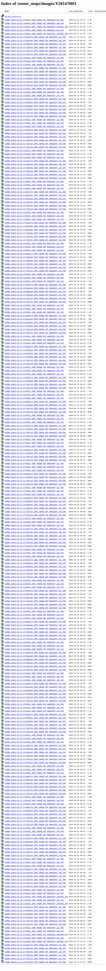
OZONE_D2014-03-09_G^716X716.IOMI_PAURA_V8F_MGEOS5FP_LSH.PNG (35, 302)
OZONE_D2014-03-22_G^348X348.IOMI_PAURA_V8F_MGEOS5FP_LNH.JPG (35, 656)
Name (7, 11)
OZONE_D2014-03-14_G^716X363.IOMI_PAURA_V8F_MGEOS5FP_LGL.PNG (35, 429)
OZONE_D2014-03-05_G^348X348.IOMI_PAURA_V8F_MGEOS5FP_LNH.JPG (35, 164)
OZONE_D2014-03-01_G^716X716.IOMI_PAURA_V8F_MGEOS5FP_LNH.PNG (35, 51)
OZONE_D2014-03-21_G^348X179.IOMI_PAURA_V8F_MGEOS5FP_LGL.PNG (35, 621)
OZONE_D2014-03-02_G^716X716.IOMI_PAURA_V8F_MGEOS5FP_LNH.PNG (35, 82)
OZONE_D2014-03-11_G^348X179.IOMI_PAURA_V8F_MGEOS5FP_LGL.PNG (35, 346)
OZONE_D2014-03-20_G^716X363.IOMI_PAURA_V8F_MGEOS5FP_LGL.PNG (35, 601)
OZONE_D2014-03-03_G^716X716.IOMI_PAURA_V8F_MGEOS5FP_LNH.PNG (35, 112)
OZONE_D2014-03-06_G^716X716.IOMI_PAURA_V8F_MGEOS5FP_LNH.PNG (35, 205)
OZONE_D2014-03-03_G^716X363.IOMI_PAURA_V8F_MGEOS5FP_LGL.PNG (35, 109)
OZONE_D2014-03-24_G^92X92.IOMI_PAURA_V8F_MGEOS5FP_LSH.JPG (34, 711)
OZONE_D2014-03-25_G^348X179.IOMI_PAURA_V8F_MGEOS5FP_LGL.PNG (35, 745)
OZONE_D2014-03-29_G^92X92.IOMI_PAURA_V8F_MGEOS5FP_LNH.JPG (34, 862)
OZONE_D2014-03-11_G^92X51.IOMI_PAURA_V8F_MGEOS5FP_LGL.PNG (34, 336)
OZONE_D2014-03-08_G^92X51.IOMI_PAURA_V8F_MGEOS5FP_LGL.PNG (34, 243)
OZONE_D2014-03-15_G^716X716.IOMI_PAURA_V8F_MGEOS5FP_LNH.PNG (35, 456)
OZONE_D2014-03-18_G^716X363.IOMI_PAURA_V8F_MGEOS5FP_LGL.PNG (35, 539)
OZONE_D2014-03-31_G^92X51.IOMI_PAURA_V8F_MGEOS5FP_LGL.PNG (34, 927)
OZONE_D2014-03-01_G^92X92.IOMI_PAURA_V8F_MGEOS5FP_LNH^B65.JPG (36, 27)
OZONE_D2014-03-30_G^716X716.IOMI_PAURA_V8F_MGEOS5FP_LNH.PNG (35, 921)
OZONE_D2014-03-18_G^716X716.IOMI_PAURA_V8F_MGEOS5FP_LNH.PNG (35, 542)
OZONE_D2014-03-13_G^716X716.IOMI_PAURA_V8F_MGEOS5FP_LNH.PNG (35, 408)
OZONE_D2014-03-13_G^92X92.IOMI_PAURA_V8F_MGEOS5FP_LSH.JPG (34, 398)
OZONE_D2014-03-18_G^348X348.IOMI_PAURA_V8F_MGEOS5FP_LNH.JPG (35, 532)
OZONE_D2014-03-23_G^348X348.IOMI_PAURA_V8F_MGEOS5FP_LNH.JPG (35, 687)
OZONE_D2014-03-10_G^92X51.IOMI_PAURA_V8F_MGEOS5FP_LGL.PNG (34, 305)
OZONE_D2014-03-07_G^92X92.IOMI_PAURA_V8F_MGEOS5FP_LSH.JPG (34, 219)
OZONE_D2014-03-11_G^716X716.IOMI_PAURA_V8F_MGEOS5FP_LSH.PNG (35, 364)
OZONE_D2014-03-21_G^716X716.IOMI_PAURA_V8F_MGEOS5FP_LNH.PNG (35, 635)
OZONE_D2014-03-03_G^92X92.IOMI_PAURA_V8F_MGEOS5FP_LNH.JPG (34, 92)
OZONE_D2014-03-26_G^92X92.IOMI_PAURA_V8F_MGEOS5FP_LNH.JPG (34, 769)
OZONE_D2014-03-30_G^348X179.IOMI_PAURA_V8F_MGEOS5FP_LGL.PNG (35, 907)
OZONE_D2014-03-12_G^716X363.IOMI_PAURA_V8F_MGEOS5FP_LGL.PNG (35, 381)
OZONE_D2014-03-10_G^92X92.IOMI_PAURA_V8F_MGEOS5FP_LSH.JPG (34, 312)
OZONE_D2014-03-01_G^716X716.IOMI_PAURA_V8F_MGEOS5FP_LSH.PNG (35, 54)
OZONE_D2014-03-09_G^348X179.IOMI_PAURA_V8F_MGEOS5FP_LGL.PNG (35, 284)
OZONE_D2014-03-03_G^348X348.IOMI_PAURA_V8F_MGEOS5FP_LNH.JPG (35, 102)
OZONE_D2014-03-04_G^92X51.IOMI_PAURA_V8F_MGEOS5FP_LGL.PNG (34, 119)
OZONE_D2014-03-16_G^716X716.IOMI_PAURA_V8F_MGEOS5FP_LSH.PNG (35, 484)
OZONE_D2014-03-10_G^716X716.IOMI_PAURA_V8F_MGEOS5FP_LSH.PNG (35, 333)
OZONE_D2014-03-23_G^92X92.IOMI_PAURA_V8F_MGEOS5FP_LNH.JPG (34, 676)
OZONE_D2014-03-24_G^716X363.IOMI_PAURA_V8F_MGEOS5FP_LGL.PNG (35, 725)
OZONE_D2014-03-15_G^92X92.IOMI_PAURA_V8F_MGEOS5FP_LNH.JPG (34, 443)
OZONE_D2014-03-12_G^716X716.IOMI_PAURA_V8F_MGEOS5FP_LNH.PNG (35, 384)
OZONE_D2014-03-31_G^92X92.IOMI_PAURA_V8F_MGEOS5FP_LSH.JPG (34, 938)
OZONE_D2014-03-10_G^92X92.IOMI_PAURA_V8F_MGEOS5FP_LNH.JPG (34, 308)
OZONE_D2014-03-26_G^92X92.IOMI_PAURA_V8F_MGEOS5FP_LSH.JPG (34, 773)
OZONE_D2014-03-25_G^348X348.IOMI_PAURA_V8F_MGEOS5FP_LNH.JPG (35, 749)
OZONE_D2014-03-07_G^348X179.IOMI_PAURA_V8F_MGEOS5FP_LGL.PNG (35, 223)
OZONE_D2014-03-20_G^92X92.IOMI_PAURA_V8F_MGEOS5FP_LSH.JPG (34, 587)
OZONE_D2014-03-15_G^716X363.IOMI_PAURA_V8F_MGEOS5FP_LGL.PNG (35, 453)
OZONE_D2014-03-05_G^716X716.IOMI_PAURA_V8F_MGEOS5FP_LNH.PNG (35, 174)
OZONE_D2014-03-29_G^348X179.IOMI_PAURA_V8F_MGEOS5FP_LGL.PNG (35, 869)
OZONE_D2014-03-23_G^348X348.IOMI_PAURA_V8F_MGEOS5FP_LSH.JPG (35, 690)
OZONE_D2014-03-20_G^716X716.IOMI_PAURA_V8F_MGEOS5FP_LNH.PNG (35, 604)
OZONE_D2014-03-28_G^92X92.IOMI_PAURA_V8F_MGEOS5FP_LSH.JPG (34, 835)
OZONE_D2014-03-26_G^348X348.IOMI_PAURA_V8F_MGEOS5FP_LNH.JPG (35, 780)
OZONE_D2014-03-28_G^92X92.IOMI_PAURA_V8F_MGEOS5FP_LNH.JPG (34, 831)
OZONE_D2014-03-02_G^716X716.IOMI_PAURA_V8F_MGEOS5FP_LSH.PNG (35, 85)
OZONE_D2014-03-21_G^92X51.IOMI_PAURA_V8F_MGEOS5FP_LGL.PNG (34, 611)
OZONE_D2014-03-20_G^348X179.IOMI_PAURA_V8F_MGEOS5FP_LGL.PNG (35, 590)
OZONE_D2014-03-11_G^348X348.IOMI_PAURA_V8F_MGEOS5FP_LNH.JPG (35, 350)
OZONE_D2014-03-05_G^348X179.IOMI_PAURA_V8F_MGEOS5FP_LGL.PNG (35, 161)
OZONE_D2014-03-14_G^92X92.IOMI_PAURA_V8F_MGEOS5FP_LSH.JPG (34, 422)
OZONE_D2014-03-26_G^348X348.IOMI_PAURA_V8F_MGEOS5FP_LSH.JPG (35, 783)
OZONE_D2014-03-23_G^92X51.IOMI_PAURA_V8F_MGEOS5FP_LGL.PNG (34, 673)
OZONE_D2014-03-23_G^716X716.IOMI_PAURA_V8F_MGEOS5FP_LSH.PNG (35, 700)
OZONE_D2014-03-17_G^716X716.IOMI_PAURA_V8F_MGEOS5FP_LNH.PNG (35, 511)
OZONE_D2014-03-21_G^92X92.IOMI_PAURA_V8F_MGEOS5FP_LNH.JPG (34, 615)
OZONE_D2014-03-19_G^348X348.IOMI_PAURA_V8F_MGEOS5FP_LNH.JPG (35, 563)
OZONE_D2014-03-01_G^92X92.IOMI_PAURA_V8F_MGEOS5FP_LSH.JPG (34, 30)
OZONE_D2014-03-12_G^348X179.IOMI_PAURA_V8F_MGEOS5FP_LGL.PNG (35, 377)
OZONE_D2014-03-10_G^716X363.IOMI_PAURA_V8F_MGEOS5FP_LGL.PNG (35, 326)
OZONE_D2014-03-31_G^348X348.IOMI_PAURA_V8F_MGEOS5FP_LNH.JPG (35, 948)
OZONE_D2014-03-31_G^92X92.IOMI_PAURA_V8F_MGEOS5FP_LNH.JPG (34, 931)
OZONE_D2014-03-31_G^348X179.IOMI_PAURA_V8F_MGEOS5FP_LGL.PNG (35, 945)
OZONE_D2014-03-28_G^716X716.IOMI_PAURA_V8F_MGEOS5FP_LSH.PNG (35, 855)
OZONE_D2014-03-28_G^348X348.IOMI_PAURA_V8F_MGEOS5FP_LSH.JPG (35, 845)
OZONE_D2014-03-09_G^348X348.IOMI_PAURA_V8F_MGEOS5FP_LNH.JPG (35, 288)
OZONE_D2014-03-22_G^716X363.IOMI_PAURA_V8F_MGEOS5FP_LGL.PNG (35, 663)
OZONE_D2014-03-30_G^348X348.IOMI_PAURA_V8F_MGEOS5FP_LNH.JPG (35, 910)
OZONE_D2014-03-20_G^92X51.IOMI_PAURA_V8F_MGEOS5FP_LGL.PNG (34, 580)
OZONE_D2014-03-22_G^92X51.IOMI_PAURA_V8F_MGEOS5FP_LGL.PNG (34, 642)
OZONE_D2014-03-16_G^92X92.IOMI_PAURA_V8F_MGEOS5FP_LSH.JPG (34, 470)
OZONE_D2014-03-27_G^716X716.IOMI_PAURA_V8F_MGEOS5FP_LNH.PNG (35, 821)
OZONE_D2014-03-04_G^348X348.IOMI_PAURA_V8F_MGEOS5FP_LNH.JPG (35, 133)
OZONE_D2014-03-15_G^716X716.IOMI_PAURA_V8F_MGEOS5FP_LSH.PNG (35, 460)
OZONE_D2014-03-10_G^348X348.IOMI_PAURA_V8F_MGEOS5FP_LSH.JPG (35, 322)
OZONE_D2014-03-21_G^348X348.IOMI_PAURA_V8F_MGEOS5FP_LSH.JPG (35, 628)
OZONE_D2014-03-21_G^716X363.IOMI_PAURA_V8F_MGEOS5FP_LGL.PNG (35, 632)
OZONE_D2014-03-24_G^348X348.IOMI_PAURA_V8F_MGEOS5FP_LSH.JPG (35, 721)
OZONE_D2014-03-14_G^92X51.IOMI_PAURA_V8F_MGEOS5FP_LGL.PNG (34, 415)
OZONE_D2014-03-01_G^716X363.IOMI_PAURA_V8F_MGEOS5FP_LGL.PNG (35, 47)
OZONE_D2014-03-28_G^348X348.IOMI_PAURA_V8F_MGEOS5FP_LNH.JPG (35, 841)
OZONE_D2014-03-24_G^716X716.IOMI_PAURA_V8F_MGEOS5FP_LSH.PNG (35, 731)
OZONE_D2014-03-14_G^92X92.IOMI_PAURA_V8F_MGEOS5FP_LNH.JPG (34, 419)
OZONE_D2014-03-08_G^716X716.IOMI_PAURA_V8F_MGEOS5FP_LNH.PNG (35, 267)
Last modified (75, 11)
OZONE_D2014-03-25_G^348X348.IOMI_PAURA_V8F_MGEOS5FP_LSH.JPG (35, 752)
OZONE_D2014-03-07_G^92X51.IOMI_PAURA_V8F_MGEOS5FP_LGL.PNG (34, 212)
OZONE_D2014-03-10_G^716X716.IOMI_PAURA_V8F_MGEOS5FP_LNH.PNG (35, 329)
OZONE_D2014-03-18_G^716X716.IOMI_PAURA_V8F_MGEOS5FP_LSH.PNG (35, 546)
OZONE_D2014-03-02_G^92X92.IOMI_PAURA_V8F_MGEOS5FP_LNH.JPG (34, 61)
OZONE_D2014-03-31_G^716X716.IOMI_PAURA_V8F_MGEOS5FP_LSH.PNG (35, 962)
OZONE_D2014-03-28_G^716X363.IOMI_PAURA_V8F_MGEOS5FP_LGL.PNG (35, 848)
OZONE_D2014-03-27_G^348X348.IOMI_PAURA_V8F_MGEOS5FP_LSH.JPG (35, 814)
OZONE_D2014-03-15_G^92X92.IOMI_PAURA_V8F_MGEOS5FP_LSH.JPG (34, 446)
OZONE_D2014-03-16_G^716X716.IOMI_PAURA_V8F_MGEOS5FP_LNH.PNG (35, 480)
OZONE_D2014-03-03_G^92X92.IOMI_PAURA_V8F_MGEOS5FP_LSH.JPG (34, 95)
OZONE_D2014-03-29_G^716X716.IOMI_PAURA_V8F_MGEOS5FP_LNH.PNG (35, 883)
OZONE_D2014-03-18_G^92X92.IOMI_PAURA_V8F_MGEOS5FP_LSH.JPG (34, 525)
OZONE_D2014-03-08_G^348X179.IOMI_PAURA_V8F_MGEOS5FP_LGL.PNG (35, 253)
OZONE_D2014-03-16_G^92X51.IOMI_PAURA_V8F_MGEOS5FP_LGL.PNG (34, 463)
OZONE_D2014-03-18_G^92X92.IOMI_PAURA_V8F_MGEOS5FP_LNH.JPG (34, 522)
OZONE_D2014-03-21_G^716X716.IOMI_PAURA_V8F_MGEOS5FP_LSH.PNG (35, 639)
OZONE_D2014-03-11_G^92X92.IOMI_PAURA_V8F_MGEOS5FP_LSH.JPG (34, 343)
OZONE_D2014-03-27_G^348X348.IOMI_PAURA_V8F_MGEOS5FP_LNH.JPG (35, 811)
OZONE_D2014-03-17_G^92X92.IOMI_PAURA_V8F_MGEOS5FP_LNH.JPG (34, 491)
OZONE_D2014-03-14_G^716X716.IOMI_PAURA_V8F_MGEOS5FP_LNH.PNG (35, 432)
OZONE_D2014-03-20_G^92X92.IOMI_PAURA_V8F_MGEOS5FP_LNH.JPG (34, 584)
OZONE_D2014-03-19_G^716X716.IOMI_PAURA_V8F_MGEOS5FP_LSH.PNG (35, 577)
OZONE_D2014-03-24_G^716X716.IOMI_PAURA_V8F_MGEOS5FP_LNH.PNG (35, 728)
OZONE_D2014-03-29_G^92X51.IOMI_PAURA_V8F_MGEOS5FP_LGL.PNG (34, 859)
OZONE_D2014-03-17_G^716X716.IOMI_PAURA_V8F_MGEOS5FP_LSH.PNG (35, 515)
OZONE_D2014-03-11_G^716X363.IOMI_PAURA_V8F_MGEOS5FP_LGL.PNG (35, 357)
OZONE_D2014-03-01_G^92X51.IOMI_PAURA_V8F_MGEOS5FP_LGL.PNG (34, 20)
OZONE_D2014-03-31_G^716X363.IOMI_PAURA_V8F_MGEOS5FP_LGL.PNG (35, 955)
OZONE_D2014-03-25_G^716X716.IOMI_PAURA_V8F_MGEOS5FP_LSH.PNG (35, 762)
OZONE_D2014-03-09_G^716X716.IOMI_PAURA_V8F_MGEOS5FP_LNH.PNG (35, 298)
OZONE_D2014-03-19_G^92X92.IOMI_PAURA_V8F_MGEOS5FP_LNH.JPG (34, 553)
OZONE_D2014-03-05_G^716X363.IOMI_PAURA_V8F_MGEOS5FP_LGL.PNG (35, 171)
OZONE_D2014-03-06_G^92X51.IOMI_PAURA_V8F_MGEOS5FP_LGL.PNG (34, 181)
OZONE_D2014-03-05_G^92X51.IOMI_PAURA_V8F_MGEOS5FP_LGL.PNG (34, 150)
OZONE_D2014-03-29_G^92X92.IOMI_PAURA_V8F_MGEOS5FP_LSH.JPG (34, 866)
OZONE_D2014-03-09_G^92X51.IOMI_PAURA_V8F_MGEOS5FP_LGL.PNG (34, 274)
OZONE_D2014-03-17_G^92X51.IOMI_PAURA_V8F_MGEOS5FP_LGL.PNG (34, 487)
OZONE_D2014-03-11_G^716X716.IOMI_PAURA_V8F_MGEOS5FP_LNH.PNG (35, 360)
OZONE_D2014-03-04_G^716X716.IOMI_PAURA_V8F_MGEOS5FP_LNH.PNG (35, 143)
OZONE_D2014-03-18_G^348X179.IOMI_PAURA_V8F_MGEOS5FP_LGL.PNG (35, 529)
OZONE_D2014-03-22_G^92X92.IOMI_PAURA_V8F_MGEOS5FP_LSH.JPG (34, 649)
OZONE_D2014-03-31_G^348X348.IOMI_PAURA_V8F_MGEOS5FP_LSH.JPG (35, 952)
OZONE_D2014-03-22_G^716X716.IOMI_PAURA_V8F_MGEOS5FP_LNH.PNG (35, 666)
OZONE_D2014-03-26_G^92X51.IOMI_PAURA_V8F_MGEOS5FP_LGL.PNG (34, 766)
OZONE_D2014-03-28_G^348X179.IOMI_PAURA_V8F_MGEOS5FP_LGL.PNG (35, 838)
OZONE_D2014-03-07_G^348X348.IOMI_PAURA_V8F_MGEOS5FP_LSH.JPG (35, 229)
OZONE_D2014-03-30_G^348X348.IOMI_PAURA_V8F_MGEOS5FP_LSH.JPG (35, 914)
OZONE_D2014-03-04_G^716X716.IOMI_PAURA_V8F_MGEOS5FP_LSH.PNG (35, 147)
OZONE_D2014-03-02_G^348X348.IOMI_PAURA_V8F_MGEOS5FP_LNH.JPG (35, 71)
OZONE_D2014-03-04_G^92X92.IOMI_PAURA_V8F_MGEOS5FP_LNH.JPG (34, 123)
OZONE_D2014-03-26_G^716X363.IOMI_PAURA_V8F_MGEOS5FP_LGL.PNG (35, 786)
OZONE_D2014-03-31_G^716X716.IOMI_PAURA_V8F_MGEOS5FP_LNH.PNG (35, 958)
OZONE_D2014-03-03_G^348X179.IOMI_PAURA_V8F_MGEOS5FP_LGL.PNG (35, 99)
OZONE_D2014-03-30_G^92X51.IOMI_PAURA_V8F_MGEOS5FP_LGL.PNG (34, 890)
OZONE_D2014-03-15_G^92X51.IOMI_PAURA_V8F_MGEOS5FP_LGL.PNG (34, 439)
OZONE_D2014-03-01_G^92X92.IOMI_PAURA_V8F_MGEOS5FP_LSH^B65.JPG (36, 33)
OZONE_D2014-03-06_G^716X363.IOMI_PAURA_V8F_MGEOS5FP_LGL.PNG (35, 202)
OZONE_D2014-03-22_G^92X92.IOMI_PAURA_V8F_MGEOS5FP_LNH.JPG (34, 645)
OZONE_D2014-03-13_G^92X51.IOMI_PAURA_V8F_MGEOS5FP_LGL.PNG (34, 391)
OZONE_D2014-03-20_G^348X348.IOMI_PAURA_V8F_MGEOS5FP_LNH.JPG (35, 594)
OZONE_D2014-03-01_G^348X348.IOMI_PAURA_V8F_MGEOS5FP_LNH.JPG (35, 40)
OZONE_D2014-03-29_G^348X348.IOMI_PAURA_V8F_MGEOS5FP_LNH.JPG (35, 872)
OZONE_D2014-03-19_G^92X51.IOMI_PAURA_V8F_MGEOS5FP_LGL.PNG (34, 549)
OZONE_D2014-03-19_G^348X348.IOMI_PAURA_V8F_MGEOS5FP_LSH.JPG (35, 566)
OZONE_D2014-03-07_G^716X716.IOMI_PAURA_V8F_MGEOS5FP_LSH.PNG (35, 240)
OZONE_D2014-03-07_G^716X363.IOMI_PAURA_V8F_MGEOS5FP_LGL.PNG (35, 233)
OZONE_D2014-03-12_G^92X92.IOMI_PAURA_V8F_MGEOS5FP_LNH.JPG (34, 370)
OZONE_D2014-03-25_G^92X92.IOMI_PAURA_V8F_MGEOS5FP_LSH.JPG (34, 742)
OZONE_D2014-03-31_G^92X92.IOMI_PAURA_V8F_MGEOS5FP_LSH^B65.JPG (36, 941)
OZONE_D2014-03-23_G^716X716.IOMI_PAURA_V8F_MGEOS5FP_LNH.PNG (35, 697)
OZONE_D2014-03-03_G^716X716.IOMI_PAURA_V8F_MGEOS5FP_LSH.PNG (35, 116)
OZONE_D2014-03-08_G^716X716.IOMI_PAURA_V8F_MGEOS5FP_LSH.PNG (35, 271)
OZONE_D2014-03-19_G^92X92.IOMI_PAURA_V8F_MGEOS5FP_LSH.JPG (34, 556)
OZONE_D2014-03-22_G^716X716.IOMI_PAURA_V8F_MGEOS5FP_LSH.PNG (35, 670)
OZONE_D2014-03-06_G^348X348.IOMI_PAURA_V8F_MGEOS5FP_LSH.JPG (35, 198)
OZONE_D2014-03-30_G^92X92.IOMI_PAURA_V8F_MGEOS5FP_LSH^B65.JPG (36, 903)
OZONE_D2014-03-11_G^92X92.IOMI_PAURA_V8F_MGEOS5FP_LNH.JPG (34, 339)
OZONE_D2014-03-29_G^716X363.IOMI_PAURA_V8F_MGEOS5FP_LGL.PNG (35, 879)
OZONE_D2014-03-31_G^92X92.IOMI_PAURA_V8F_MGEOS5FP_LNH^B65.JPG (36, 934)
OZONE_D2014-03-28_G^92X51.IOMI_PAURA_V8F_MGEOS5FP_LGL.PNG (34, 828)
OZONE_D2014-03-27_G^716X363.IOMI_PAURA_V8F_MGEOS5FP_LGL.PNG (35, 817)
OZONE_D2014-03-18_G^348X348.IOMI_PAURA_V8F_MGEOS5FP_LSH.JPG (35, 535)
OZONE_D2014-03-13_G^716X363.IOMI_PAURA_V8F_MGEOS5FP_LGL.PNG (35, 405)
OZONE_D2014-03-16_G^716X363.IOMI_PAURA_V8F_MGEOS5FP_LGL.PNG (35, 477)
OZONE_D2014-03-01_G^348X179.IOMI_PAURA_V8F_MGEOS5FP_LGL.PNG (35, 37)
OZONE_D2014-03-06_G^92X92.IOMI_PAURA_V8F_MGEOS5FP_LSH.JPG (34, 188)
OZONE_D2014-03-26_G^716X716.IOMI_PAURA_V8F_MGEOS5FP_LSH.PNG (35, 793)
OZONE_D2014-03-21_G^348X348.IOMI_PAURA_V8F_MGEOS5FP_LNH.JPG (35, 625)
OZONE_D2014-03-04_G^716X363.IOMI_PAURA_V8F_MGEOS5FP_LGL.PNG (35, 140)
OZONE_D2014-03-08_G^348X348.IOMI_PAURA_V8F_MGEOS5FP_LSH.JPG (35, 260)
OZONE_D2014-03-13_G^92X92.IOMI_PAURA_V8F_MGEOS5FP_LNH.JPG (34, 394)
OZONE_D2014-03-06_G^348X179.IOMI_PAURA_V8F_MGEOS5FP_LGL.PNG (35, 192)
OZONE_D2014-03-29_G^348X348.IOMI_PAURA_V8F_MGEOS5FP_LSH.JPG (35, 876)
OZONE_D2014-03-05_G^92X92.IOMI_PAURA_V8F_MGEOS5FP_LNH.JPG (34, 154)
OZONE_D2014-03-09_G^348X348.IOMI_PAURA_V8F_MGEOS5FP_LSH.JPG (35, 291)
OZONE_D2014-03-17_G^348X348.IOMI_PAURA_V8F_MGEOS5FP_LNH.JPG (35, 501)
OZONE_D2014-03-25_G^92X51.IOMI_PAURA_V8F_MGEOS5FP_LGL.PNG (34, 735)
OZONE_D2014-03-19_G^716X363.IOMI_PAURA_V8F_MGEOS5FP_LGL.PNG (35, 570)
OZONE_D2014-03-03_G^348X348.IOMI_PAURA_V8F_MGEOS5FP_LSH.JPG (35, 106)
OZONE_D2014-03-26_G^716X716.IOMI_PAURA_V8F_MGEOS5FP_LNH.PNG (35, 790)
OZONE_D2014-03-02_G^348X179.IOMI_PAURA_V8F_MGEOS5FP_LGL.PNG (35, 68)
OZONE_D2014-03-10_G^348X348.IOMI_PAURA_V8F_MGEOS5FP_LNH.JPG (35, 319)
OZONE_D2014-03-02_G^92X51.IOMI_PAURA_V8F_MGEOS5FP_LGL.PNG (34, 57)
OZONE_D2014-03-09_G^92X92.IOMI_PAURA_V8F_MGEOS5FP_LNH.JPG (34, 278)
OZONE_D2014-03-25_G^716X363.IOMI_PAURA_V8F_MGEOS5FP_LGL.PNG (35, 756)
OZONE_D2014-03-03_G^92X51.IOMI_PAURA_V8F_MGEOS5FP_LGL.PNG (34, 88)
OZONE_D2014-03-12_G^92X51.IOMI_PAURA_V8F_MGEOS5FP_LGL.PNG (34, 367)
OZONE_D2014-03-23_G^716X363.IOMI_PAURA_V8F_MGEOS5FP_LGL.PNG (35, 694)
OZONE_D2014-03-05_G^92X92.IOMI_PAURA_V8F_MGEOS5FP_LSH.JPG (34, 157)
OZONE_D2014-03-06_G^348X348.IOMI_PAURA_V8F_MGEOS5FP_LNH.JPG (35, 195)
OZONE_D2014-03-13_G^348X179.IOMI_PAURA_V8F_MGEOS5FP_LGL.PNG (35, 401)
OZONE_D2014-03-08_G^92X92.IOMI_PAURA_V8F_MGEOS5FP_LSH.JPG (34, 250)
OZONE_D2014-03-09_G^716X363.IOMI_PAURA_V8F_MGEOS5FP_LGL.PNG (35, 295)
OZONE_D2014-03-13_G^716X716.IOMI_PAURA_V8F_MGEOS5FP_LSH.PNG (35, 412)
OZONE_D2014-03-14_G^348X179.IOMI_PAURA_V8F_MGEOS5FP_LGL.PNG (35, 425)
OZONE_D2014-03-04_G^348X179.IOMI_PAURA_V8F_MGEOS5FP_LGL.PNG (35, 130)
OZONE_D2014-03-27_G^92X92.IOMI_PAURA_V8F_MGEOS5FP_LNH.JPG (34, 800)
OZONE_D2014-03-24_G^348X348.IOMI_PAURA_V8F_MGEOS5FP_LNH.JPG (35, 718)
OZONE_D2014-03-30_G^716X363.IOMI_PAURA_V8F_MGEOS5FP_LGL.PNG (35, 917)
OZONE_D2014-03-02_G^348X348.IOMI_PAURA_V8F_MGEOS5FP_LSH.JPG (35, 75)
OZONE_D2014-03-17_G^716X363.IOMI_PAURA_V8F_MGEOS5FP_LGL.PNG (35, 508)
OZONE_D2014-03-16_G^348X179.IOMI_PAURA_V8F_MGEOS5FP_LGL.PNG (35, 474)
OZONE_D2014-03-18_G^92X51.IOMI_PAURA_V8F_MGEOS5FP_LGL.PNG (34, 518)
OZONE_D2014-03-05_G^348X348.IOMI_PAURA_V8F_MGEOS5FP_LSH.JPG (35, 168)
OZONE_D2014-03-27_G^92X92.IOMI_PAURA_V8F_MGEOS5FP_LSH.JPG (34, 804)
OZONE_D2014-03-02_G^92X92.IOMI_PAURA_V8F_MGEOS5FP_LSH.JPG (34, 64)
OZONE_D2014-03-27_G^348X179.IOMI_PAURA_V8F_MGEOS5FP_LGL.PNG (35, 807)
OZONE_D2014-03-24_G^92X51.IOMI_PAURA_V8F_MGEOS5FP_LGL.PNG (34, 704)
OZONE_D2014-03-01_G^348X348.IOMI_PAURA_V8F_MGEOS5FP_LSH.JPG (35, 44)
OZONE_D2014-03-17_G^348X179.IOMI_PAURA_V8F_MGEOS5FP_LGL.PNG (35, 498)
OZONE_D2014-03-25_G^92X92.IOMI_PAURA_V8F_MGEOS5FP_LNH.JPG (34, 738)
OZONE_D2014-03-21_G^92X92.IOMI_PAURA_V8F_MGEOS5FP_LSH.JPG (34, 618)
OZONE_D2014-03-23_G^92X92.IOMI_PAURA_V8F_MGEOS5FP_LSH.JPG (34, 680)
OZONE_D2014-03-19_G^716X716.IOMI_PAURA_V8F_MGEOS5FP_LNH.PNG (35, 573)
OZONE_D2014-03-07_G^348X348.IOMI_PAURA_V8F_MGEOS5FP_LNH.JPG (35, 226)
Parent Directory (13, 16)
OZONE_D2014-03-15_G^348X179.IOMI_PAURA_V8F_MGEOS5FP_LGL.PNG (35, 449)
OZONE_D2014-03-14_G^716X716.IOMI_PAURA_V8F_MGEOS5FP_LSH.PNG (35, 436)
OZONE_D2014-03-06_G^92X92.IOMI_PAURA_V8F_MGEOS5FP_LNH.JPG (34, 185)
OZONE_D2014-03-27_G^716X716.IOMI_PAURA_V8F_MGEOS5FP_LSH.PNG (35, 824)
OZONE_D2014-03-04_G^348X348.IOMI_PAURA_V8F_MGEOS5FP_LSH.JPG (35, 137)
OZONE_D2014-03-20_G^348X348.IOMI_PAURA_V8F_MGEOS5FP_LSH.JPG (35, 597)
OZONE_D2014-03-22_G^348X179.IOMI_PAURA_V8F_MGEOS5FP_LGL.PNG (35, 652)
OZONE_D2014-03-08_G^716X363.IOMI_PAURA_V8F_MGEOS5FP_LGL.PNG (35, 264)
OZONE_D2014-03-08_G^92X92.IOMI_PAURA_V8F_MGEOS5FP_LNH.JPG (34, 247)
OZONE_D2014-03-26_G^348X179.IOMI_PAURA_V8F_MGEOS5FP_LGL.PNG (35, 776)
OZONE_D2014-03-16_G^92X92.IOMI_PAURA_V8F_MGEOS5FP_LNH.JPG (34, 467)
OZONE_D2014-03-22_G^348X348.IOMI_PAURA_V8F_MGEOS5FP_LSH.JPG (35, 659)
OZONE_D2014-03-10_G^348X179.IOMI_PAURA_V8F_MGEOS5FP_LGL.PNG (35, 315)
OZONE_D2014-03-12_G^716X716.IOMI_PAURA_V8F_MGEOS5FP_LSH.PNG (35, 388)
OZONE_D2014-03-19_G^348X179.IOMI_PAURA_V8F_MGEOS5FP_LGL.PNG (35, 560)
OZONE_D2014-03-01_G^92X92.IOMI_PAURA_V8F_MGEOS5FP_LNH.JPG (34, 23)
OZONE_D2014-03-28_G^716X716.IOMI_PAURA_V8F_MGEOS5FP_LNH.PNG (35, 852)
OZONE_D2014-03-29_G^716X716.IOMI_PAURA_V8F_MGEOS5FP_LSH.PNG (35, 886)
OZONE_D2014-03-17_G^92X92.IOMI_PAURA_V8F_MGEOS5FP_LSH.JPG (34, 494)
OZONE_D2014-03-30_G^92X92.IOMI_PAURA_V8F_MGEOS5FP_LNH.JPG (34, 893)
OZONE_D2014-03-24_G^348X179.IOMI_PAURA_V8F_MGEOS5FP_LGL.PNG (35, 714)
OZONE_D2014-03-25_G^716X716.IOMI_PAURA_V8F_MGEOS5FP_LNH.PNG (35, 759)
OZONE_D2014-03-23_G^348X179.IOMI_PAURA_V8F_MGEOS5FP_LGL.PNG (35, 683)
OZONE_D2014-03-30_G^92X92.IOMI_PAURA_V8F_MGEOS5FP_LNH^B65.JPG (36, 896)
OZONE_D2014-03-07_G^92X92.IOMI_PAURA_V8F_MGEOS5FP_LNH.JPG (34, 216)
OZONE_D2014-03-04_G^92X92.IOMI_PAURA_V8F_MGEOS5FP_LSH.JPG (34, 126)
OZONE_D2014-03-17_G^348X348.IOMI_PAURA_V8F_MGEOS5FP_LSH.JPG (35, 504)
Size (91, 11)
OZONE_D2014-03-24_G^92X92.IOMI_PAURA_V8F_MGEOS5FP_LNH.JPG (34, 707)
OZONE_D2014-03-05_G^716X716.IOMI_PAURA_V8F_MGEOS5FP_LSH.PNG (35, 178)
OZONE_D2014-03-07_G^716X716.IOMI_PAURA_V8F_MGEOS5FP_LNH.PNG (35, 236)
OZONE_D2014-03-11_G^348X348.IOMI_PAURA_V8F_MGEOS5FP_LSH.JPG (35, 353)
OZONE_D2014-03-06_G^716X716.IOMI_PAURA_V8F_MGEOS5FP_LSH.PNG (35, 209)
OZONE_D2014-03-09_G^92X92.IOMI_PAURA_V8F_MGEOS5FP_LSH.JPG (34, 281)
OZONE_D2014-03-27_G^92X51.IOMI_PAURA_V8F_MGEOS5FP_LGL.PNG (34, 797)
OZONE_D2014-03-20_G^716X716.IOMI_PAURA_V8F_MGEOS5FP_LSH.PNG (35, 608)
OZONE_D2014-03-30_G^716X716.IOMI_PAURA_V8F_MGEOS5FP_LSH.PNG (35, 924)
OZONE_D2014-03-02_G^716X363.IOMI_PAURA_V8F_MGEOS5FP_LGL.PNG (35, 78)
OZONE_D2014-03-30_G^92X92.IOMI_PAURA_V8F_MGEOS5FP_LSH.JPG (34, 900)
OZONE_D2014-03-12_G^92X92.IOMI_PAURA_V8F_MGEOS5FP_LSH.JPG (34, 374)
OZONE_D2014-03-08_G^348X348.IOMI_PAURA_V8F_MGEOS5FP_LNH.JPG (35, 257)
